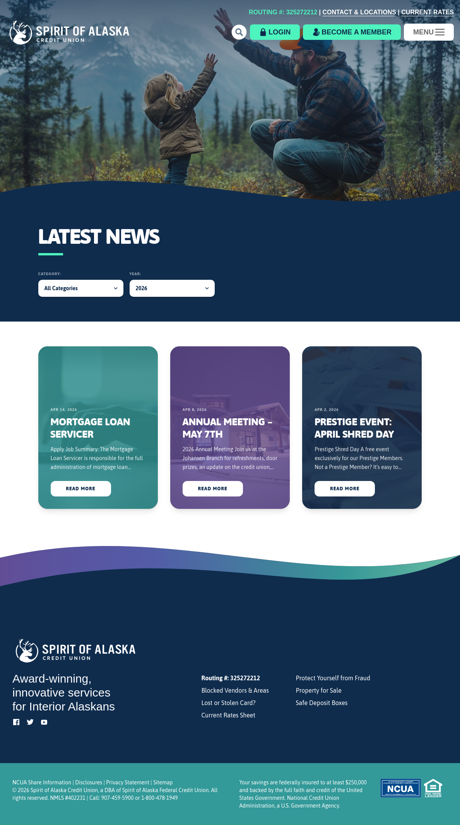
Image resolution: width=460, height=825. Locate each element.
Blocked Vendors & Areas (234, 690)
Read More (81, 488)
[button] (239, 32)
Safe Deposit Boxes (322, 702)
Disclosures (88, 782)
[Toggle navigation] (429, 32)
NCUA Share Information (41, 782)
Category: (49, 274)
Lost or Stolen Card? (228, 702)
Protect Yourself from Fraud (333, 677)
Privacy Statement (127, 782)
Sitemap (163, 782)
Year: (135, 274)
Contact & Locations (359, 12)
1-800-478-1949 (159, 798)
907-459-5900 (117, 798)
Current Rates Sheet (228, 715)
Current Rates (427, 12)
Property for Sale (319, 690)
